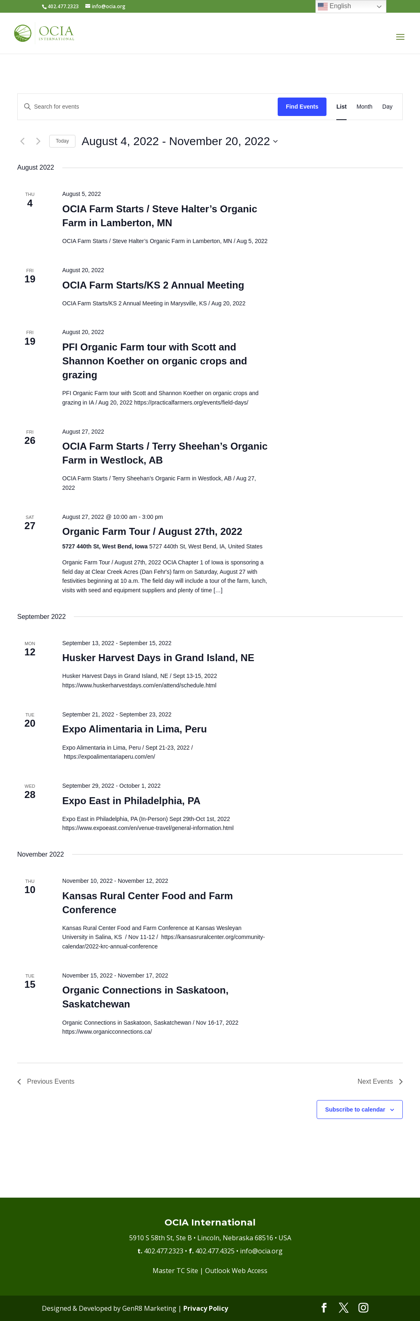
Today (62, 141)
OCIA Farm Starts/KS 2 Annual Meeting (153, 285)
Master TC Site (175, 1270)
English (334, 6)
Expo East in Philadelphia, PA (131, 800)
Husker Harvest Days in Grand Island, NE (158, 657)
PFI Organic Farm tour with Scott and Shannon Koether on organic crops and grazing (154, 360)
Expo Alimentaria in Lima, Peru (134, 728)
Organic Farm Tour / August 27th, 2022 (152, 531)
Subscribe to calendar (355, 1109)
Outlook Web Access (236, 1270)
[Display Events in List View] (341, 107)
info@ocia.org (261, 1250)
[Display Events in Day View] (387, 107)
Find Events (302, 106)
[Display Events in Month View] (364, 107)
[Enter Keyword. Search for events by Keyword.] (148, 107)
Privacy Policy (205, 1308)
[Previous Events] (22, 141)
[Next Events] (38, 141)
